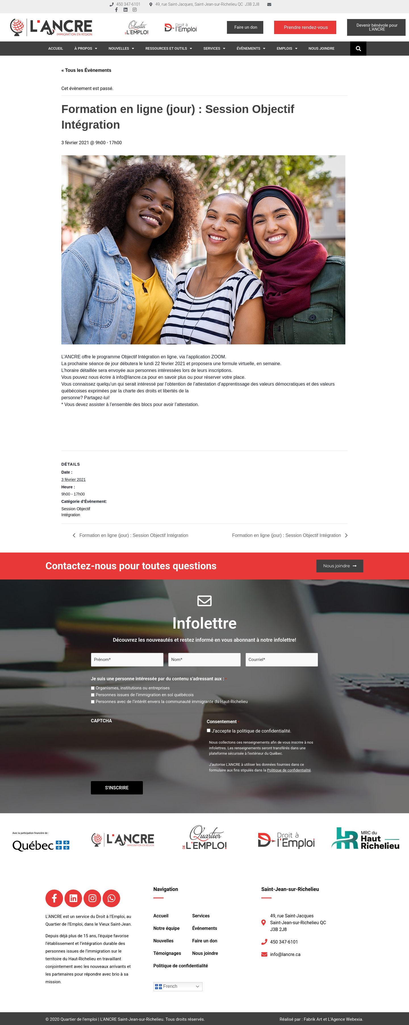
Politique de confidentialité (288, 769)
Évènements (251, 48)
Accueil (55, 48)
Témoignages (167, 952)
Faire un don (204, 939)
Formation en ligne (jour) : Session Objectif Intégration (133, 535)
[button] (358, 48)
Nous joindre (322, 48)
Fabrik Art (313, 1017)
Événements (204, 927)
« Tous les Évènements (86, 70)
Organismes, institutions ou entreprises (133, 687)
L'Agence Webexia (345, 1017)
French (166, 985)
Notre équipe (166, 927)
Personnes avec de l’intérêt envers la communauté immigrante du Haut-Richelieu (172, 701)
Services (214, 48)
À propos (85, 48)
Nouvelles (121, 48)
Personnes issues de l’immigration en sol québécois (145, 694)
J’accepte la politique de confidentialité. (251, 730)
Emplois (287, 48)
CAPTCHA (101, 720)
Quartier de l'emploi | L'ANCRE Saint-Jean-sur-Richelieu (111, 1017)
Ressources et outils (168, 48)
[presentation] (134, 736)
